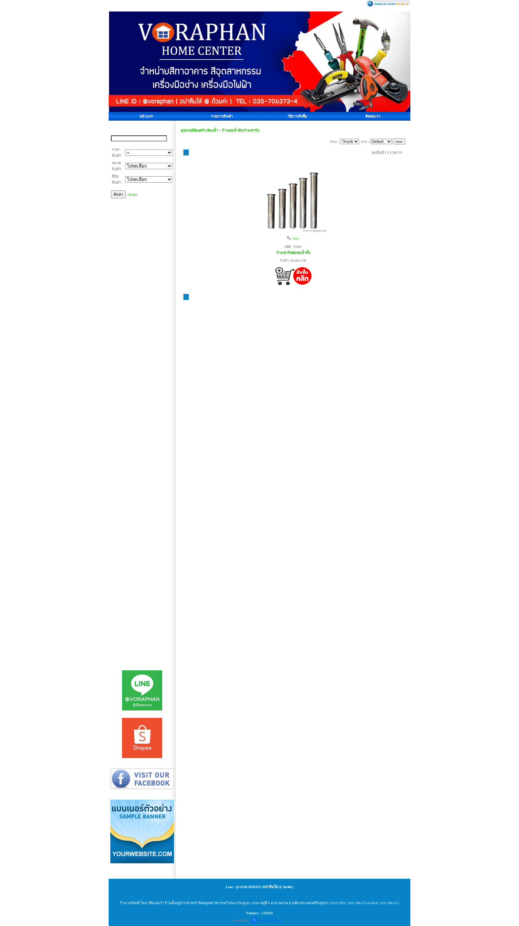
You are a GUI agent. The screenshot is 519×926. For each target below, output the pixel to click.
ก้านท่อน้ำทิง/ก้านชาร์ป (240, 130)
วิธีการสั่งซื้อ (297, 116)
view (293, 238)
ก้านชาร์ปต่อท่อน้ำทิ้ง (293, 253)
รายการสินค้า (222, 116)
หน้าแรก (146, 116)
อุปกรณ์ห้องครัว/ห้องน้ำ (199, 130)
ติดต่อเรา (372, 116)
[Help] (132, 194)
